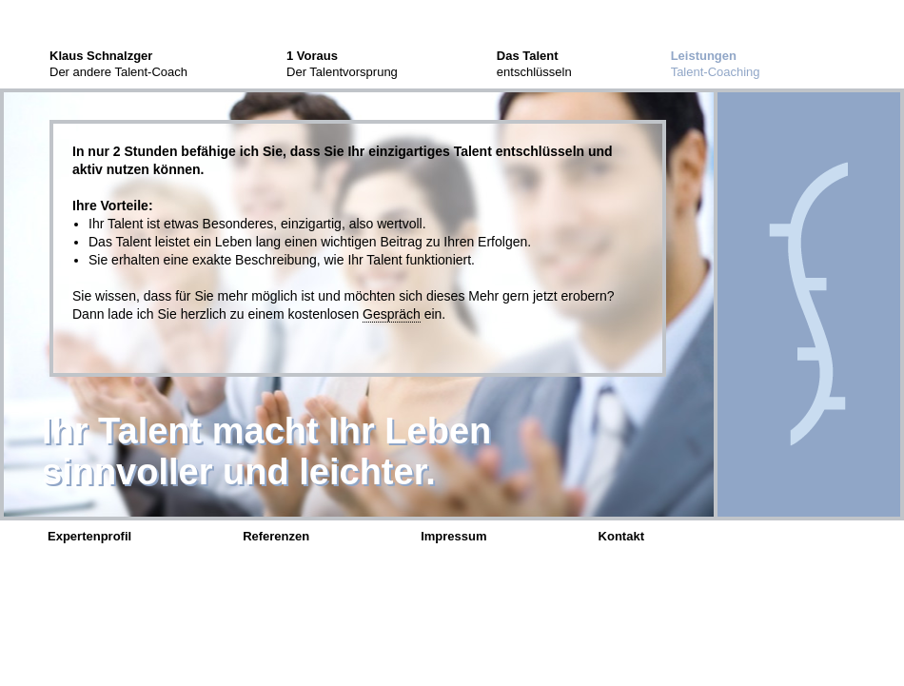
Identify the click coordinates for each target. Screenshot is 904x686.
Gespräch (392, 314)
